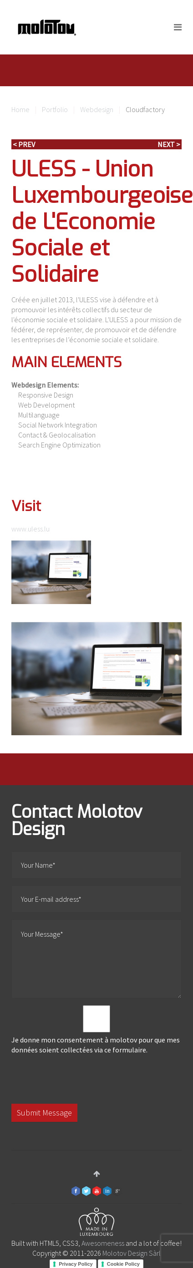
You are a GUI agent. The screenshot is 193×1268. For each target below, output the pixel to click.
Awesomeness (102, 1243)
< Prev (24, 144)
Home (20, 109)
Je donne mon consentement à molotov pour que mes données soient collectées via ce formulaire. (96, 1029)
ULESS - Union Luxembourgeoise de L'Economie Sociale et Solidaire (102, 222)
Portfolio (55, 109)
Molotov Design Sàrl (131, 1253)
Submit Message (44, 1112)
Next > (168, 144)
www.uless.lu (30, 528)
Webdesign (96, 109)
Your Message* (96, 958)
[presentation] (80, 1079)
